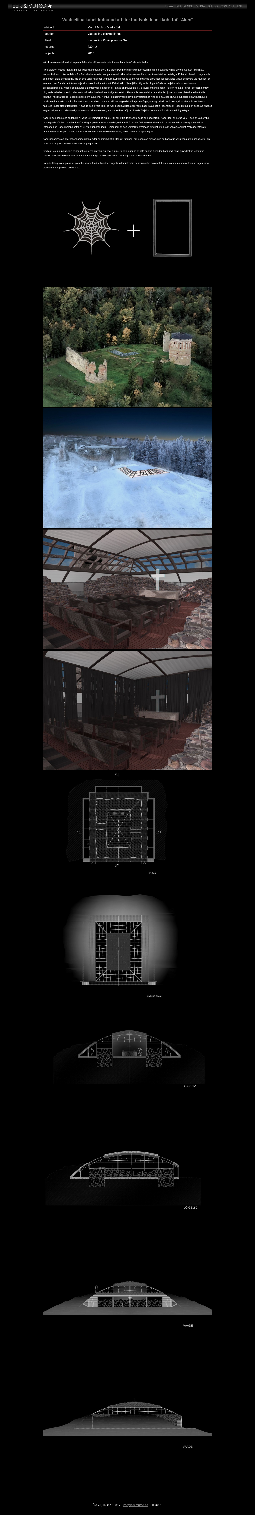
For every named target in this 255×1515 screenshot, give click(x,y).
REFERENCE (184, 6)
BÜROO (213, 6)
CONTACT (227, 6)
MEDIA (200, 6)
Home (169, 6)
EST (240, 6)
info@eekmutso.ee (135, 1505)
